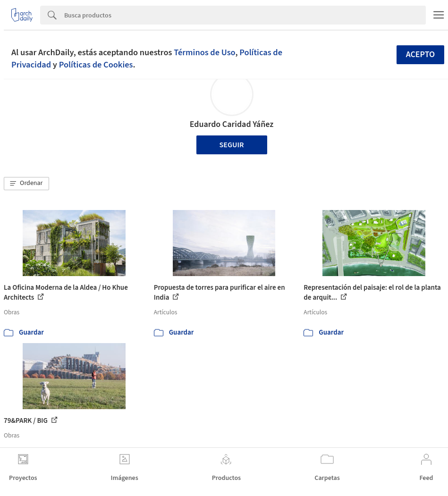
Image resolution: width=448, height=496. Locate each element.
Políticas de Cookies (96, 65)
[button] (26, 183)
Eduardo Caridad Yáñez (232, 124)
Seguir (232, 145)
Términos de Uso (204, 52)
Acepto (420, 54)
